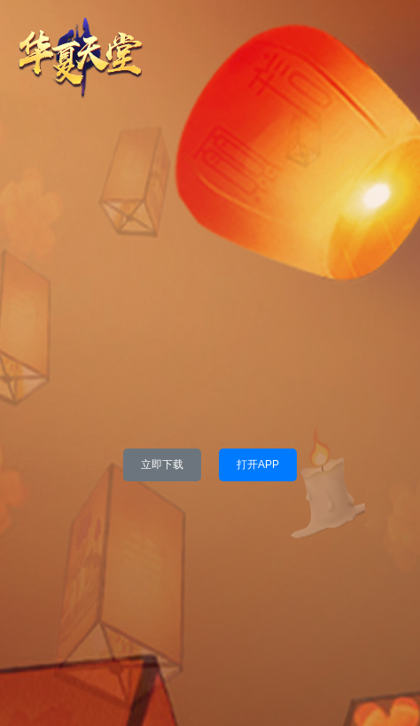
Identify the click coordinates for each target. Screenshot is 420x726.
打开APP (258, 464)
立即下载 (162, 464)
